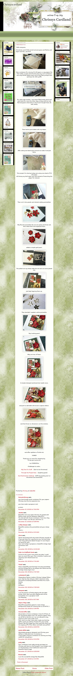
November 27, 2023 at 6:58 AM (28, 651)
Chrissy (63, 44)
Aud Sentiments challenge (26, 475)
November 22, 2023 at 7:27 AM (28, 572)
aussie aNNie (22, 630)
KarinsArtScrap (23, 497)
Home (34, 668)
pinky (20, 642)
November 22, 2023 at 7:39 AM (28, 587)
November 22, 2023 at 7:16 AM (28, 561)
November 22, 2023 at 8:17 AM (28, 599)
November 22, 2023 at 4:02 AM (29, 549)
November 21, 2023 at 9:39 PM (28, 521)
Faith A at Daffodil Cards (26, 552)
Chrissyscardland (12, 4)
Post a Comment (22, 662)
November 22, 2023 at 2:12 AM (28, 532)
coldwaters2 (22, 575)
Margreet (21, 590)
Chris (20, 535)
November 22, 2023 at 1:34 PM (28, 608)
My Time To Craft (26, 469)
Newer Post (20, 668)
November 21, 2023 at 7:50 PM (28, 509)
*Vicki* (20, 564)
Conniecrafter (22, 611)
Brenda (20, 654)
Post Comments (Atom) (38, 672)
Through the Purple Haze (28, 472)
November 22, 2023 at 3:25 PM (28, 627)
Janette (20, 512)
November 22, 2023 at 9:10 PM (28, 639)
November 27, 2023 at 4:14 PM (28, 659)
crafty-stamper (23, 525)
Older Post (49, 668)
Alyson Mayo (22, 602)
